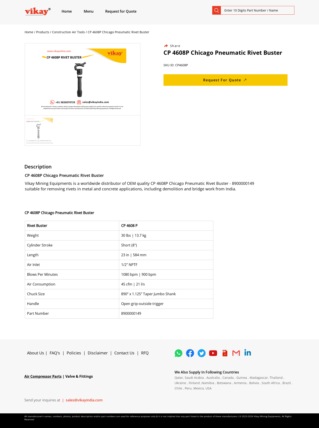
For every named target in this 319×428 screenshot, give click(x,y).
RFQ (145, 353)
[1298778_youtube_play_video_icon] (213, 353)
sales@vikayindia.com (84, 400)
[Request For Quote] (225, 80)
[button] (94, 11)
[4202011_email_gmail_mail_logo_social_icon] (236, 353)
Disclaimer (99, 353)
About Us (36, 353)
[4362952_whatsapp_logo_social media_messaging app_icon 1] (179, 353)
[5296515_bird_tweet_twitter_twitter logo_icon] (202, 353)
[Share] (174, 46)
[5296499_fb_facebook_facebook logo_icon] (190, 353)
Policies (74, 353)
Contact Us (124, 353)
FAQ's (55, 353)
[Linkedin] (248, 353)
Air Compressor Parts (43, 376)
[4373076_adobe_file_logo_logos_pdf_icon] (225, 353)
